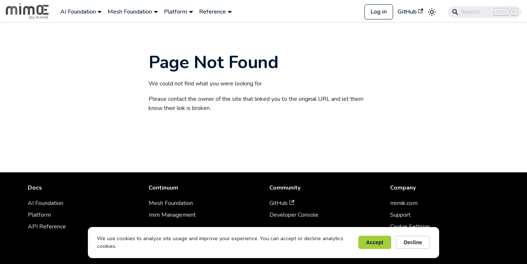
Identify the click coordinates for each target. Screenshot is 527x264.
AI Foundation (45, 203)
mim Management (172, 215)
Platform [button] (175, 12)
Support (400, 215)
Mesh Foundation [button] (130, 12)
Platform (39, 215)
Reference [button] (212, 12)
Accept (375, 242)
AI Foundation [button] (78, 12)
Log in (379, 12)
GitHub (410, 12)
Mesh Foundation (171, 203)
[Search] (484, 12)
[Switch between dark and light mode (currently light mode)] (432, 12)
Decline (413, 242)
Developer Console (293, 215)
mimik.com (404, 203)
